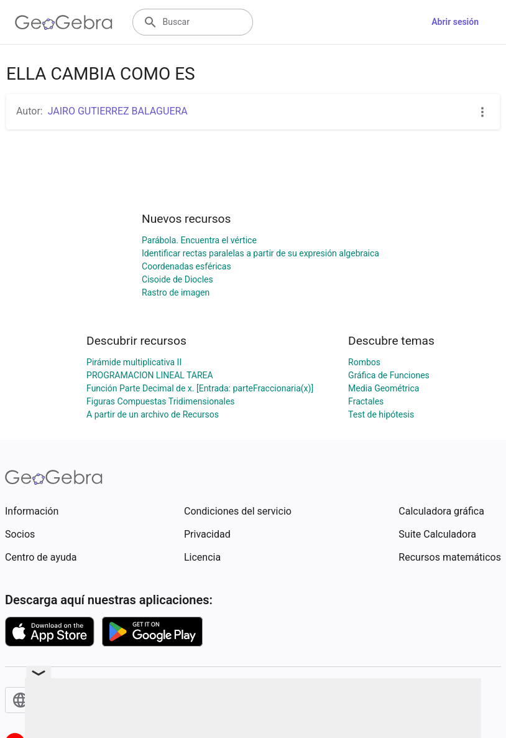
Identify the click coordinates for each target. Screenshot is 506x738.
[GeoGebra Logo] (64, 22)
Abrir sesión (455, 22)
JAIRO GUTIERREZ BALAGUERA (118, 111)
